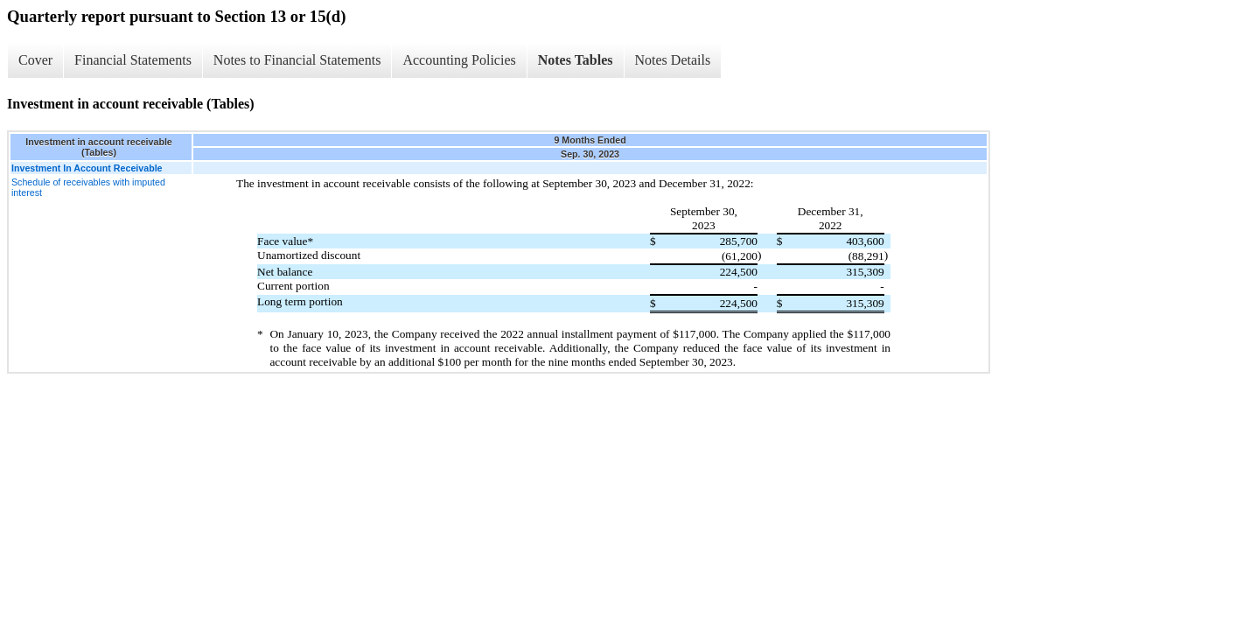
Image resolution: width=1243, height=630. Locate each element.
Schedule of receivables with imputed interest (88, 187)
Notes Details (673, 59)
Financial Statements (133, 59)
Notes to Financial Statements (297, 59)
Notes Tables (575, 59)
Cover (35, 59)
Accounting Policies (458, 59)
